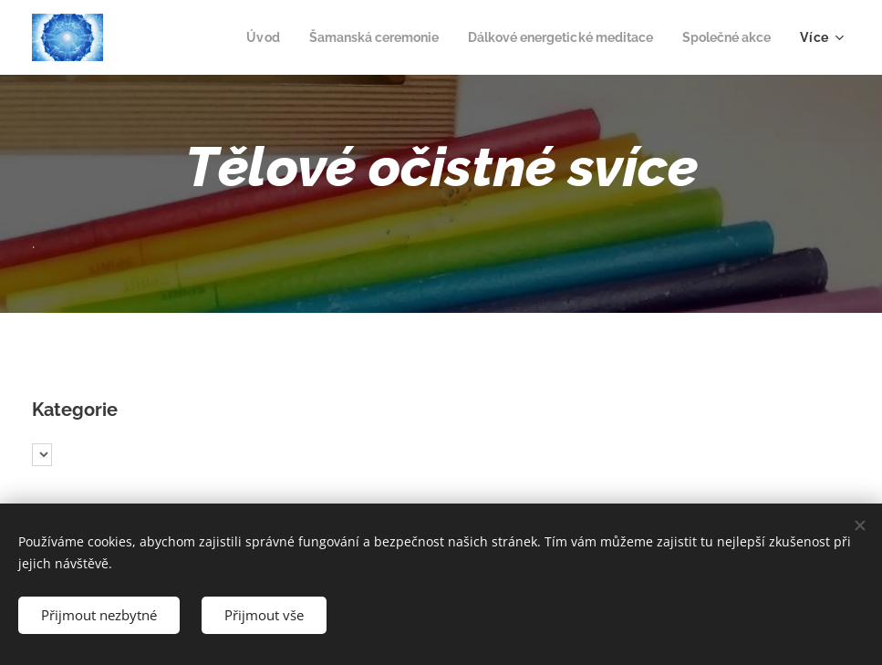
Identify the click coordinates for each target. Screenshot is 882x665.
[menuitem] (230, 37)
